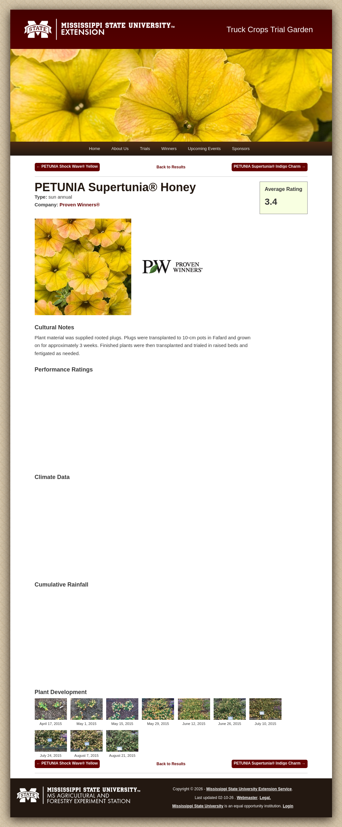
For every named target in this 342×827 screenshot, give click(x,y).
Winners (169, 148)
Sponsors (241, 148)
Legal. (265, 797)
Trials (145, 148)
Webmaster (247, 797)
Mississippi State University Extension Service (248, 789)
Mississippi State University (197, 806)
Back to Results (170, 167)
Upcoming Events (204, 148)
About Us (119, 148)
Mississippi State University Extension (117, 29)
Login (288, 806)
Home (94, 148)
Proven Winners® (80, 204)
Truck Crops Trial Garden (269, 29)
